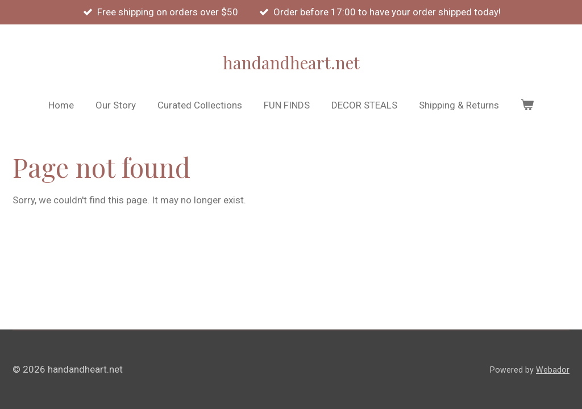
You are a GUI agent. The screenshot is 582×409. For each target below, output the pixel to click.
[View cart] (527, 105)
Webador (552, 369)
